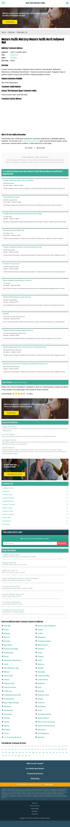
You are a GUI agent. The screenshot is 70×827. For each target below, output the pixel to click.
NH (27, 752)
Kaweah (5, 730)
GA (32, 749)
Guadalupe (40, 706)
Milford (5, 672)
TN (3, 755)
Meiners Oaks (7, 683)
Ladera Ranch (41, 680)
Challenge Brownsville (11, 695)
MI (3, 752)
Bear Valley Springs (10, 703)
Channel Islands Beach (45, 726)
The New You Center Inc (11, 264)
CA (16, 749)
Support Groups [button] (35, 508)
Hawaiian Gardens (43, 641)
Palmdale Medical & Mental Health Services (18, 330)
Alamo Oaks (7, 676)
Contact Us (35, 814)
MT (17, 752)
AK (6, 749)
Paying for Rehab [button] (35, 511)
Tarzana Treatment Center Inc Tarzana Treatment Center (22, 247)
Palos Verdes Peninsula (45, 722)
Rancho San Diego (9, 649)
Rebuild (6, 314)
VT (12, 755)
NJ (30, 752)
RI (60, 752)
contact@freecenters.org (30, 141)
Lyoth (4, 664)
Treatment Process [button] (35, 501)
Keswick (5, 641)
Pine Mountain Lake (10, 668)
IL (40, 749)
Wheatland (40, 637)
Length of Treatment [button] (35, 498)
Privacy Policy (35, 808)
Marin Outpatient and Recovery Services (17, 280)
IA (46, 749)
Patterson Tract (42, 695)
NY (37, 752)
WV (23, 755)
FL (29, 749)
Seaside (39, 668)
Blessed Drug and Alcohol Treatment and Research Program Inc (25, 364)
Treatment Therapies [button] (35, 504)
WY (29, 755)
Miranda (5, 633)
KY (52, 749)
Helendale (40, 672)
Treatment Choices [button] (35, 488)
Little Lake (6, 691)
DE (26, 749)
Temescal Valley (42, 676)
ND (43, 752)
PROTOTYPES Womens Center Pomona (17, 297)
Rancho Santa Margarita (45, 626)
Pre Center (29, 148)
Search (62, 543)
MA (66, 749)
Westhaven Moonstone (11, 660)
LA (55, 749)
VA (16, 755)
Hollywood (14, 55)
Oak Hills (6, 626)
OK (50, 752)
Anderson (40, 703)
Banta (4, 656)
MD (62, 749)
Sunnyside (6, 714)
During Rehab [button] (35, 521)
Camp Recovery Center (11, 197)
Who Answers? (49, 784)
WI (26, 755)
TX (6, 755)
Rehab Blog (35, 778)
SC (63, 752)
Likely (38, 660)
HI (35, 749)
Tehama (39, 656)
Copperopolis (7, 699)
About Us (34, 803)
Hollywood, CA (22, 32)
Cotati (38, 653)
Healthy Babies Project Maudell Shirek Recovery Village (22, 214)
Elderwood (40, 730)
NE (20, 752)
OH (47, 752)
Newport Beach (42, 718)
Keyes (5, 630)
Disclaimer (35, 811)
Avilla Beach (7, 653)
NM (33, 752)
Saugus (39, 699)
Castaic (39, 630)
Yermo (5, 733)
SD (66, 752)
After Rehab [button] (35, 524)
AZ (9, 749)
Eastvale (39, 664)
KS (49, 749)
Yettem (5, 680)
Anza (38, 687)
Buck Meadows (42, 733)
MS (9, 752)
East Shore (6, 645)
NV (23, 752)
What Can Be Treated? (35, 763)
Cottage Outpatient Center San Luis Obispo (18, 180)
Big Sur (5, 726)
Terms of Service (34, 805)
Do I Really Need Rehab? (35, 768)
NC (40, 752)
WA (19, 755)
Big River (40, 737)
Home (3, 32)
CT (22, 749)
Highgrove (40, 683)
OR (54, 752)
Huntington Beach (43, 714)
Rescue (5, 637)
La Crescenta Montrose (11, 737)
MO (13, 752)
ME (59, 749)
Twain (38, 710)
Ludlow (39, 633)
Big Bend (6, 706)
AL (3, 749)
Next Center (41, 148)
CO (19, 749)
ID (38, 749)
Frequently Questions (35, 773)
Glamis (5, 722)
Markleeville (7, 710)
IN (43, 749)
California (11, 32)
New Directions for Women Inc (13, 230)
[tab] (35, 488)
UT (9, 755)
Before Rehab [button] (35, 517)
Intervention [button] (35, 491)
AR (12, 749)
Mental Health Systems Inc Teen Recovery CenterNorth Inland (24, 347)
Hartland (39, 649)
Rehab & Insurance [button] (35, 514)
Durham (5, 718)
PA (57, 752)
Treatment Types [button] (35, 494)
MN (6, 752)
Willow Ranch (41, 645)
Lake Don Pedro (8, 687)
